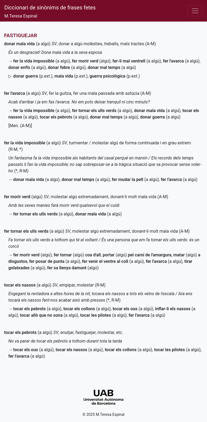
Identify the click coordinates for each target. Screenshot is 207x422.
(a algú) (27, 43)
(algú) (91, 61)
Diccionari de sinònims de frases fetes (50, 7)
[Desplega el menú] (195, 10)
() (33, 76)
